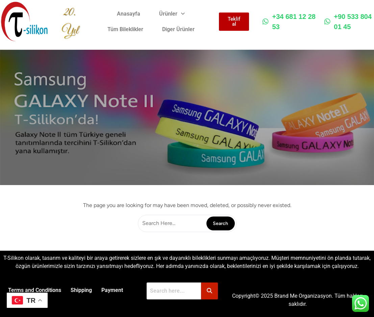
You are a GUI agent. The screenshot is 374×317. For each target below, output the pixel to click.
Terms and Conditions (34, 290)
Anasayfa (129, 13)
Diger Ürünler (178, 29)
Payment (112, 290)
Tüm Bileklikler (125, 29)
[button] (172, 14)
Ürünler (172, 13)
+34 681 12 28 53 (289, 21)
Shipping (81, 290)
